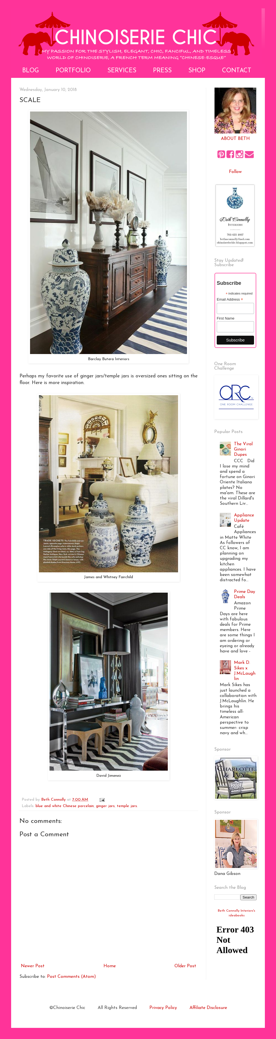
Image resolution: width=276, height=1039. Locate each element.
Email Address (230, 299)
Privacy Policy (163, 1008)
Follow (235, 172)
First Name (226, 318)
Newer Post (33, 966)
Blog (30, 71)
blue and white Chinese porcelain (65, 806)
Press (162, 71)
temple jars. (127, 806)
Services (121, 71)
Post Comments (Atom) (71, 976)
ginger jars (105, 806)
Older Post (185, 966)
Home (109, 966)
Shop (196, 71)
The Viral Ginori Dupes (243, 449)
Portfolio (73, 71)
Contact (236, 71)
